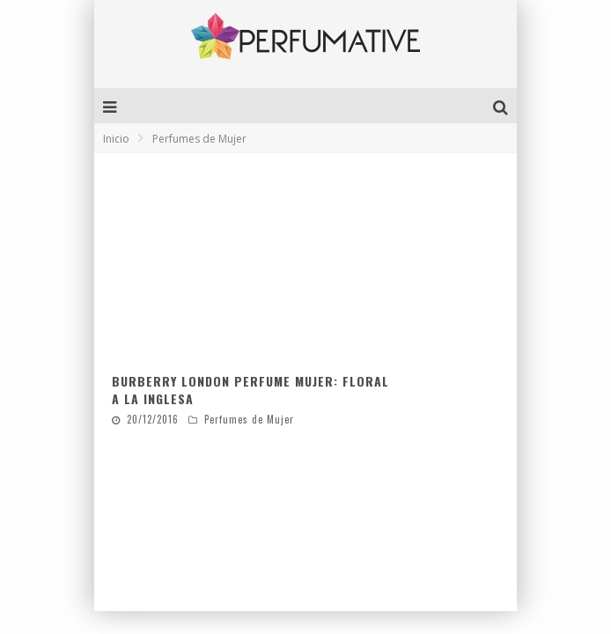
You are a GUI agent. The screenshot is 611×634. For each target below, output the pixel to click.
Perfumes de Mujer (249, 419)
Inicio (116, 138)
